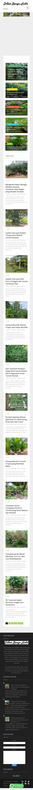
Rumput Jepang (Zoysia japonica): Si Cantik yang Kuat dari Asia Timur (16, 419)
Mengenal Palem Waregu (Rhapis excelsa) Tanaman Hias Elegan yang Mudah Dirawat (16, 188)
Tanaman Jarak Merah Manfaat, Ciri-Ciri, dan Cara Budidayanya (15, 556)
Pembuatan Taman (13, 107)
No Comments (20, 78)
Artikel (10, 144)
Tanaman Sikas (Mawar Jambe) (16, 147)
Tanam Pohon (12, 89)
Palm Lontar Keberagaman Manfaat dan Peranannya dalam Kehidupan (20, 687)
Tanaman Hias (13, 66)
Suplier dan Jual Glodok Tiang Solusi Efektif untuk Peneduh (16, 235)
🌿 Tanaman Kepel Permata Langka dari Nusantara (15, 602)
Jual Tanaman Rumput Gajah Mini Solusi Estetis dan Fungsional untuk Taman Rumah (16, 372)
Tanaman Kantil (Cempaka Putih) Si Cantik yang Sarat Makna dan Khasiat (16, 509)
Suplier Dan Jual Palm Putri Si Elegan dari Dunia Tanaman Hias (17, 281)
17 (15, 623)
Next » (20, 623)
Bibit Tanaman (12, 124)
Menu (6, 9)
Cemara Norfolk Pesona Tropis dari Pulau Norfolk (17, 326)
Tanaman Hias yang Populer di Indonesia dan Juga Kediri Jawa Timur (16, 72)
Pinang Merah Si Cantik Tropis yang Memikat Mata (16, 463)
